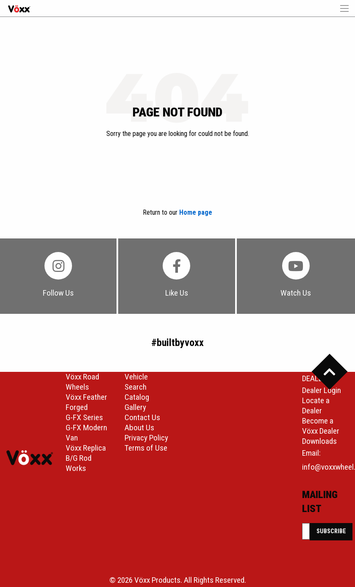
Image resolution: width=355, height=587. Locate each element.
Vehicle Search (136, 382)
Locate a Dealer (316, 405)
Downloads (319, 441)
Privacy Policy (146, 438)
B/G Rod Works (79, 463)
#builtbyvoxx (177, 343)
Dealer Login (321, 390)
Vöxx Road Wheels (82, 382)
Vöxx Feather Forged (86, 402)
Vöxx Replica (86, 448)
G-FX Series (84, 417)
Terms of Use (146, 448)
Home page (195, 212)
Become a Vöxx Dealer (320, 426)
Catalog (137, 397)
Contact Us (142, 417)
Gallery (135, 407)
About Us (139, 427)
